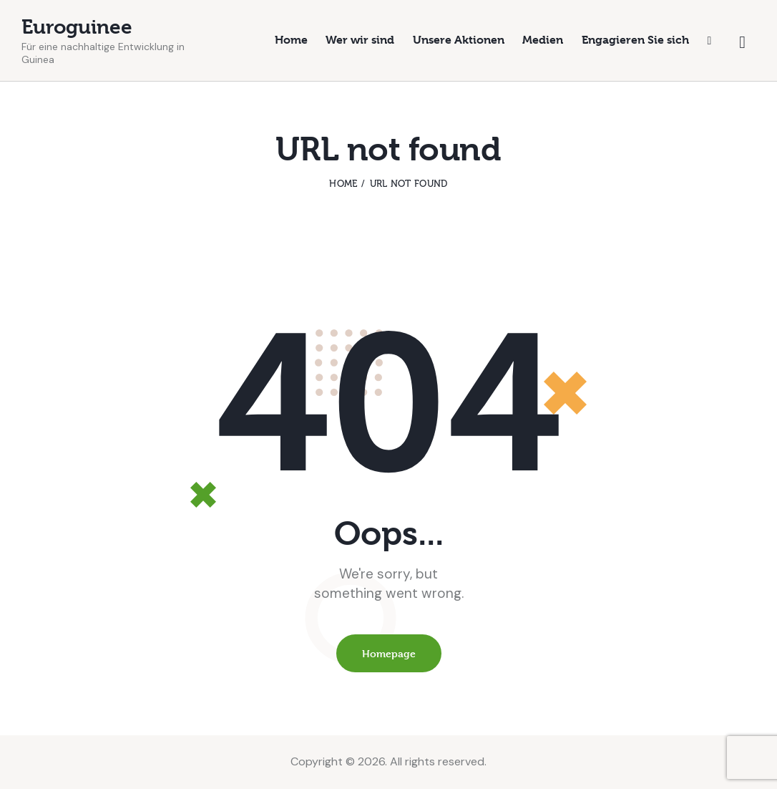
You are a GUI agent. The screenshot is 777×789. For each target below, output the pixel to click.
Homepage (389, 653)
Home (343, 183)
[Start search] (742, 43)
